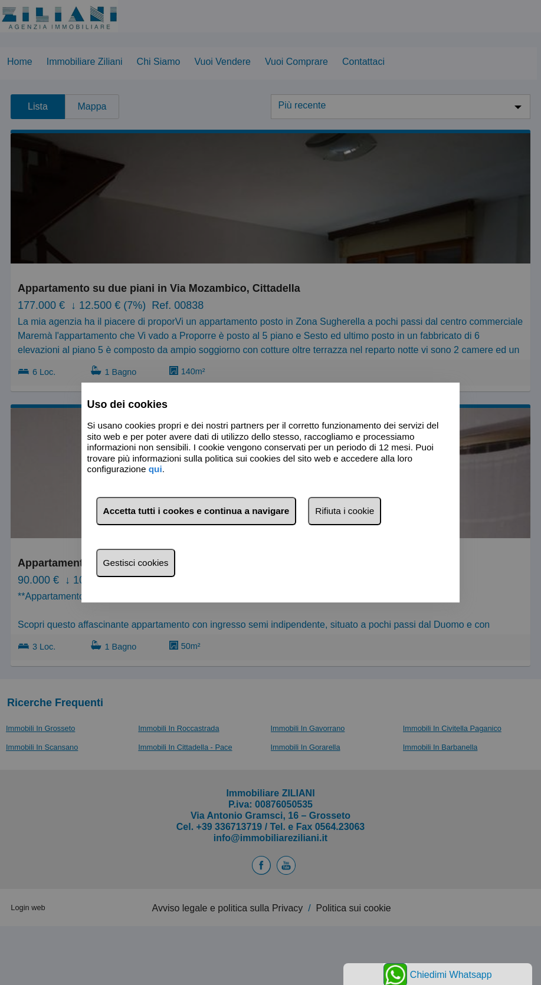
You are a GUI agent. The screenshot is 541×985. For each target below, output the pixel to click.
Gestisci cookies (136, 563)
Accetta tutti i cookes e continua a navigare (196, 511)
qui (155, 469)
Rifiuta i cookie (344, 511)
